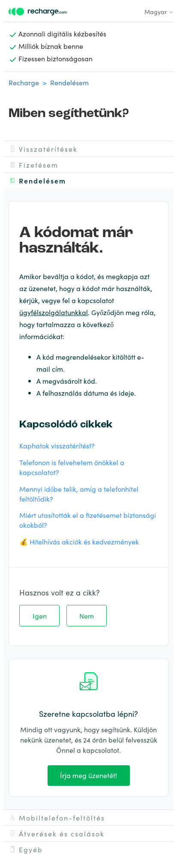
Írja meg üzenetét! (88, 775)
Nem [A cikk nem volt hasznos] (86, 615)
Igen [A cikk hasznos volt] (40, 615)
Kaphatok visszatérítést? (57, 445)
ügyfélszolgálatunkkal (53, 312)
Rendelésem (69, 82)
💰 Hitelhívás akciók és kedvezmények (79, 541)
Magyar (159, 11)
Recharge (24, 82)
